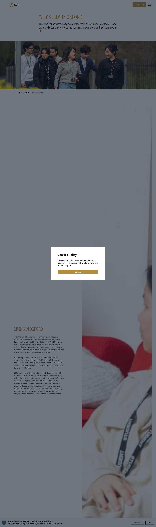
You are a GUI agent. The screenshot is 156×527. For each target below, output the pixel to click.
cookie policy (66, 266)
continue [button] (78, 272)
